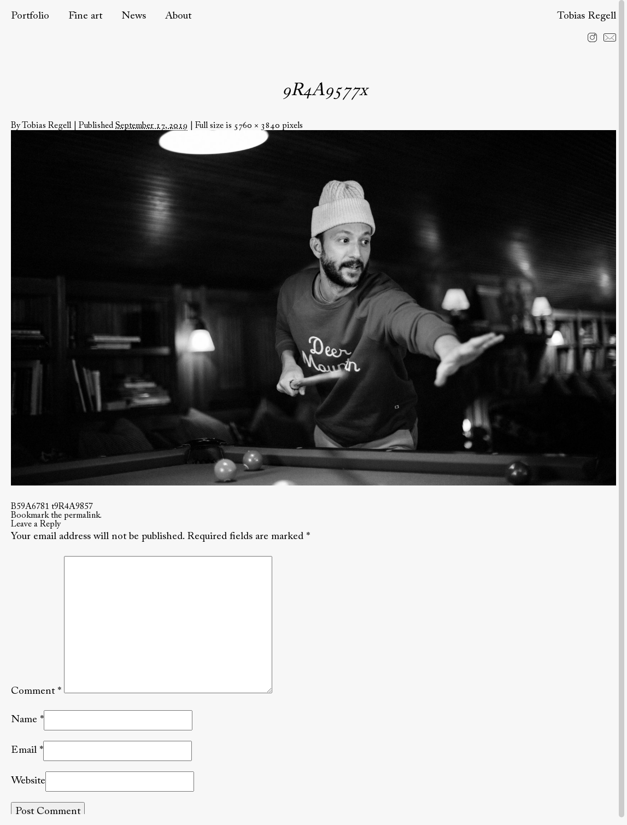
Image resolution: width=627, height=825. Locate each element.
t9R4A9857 (72, 506)
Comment (36, 691)
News (133, 16)
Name (24, 720)
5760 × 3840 (257, 125)
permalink (82, 515)
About (178, 16)
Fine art (85, 16)
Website (28, 781)
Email (24, 750)
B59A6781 (30, 506)
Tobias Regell (586, 16)
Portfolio (30, 16)
